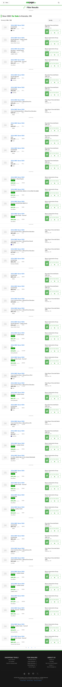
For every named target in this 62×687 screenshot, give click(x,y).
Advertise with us (32, 659)
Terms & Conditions (38, 680)
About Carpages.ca (51, 667)
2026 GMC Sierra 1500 (17, 25)
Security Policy (30, 680)
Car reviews (11, 661)
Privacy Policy (23, 680)
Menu (5, 2)
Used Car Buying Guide (11, 663)
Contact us (51, 659)
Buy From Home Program (51, 663)
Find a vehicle (11, 659)
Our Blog (51, 661)
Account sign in (32, 667)
